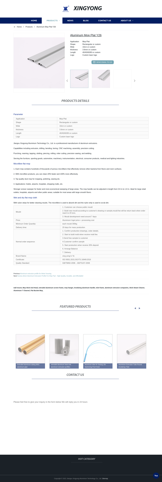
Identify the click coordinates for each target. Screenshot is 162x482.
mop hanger (68, 288)
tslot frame (100, 288)
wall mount (18, 288)
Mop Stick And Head (30, 288)
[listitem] (81, 80)
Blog (86, 23)
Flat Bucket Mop (37, 290)
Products (52, 23)
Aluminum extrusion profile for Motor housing (35, 273)
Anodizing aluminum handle (84, 288)
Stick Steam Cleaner (136, 288)
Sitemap (105, 478)
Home (34, 23)
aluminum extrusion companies (116, 288)
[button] (67, 81)
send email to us (102, 62)
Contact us (104, 23)
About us (126, 23)
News (70, 23)
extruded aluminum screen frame (51, 288)
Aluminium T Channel (22, 290)
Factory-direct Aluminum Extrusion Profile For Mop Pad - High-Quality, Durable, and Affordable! (50, 276)
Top (156, 475)
